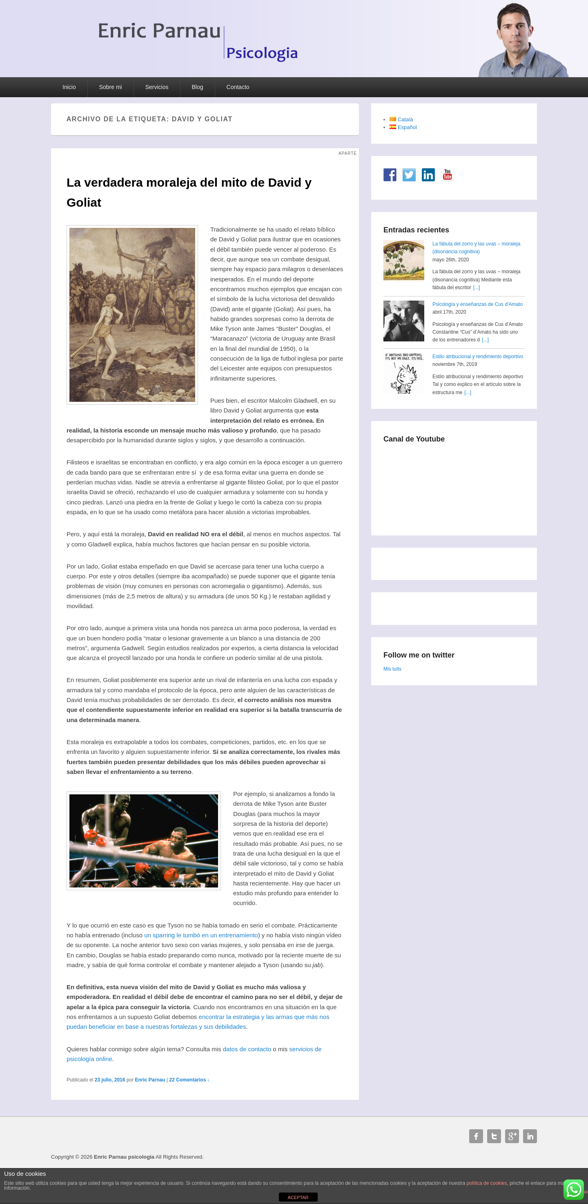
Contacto (238, 87)
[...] (476, 287)
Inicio (69, 87)
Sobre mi (110, 87)
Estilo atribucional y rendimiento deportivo (477, 356)
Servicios (157, 87)
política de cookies (487, 1183)
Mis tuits (392, 669)
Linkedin (530, 1136)
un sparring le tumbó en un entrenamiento (201, 935)
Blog (197, 87)
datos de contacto (247, 1049)
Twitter (494, 1136)
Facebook (476, 1136)
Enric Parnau (150, 1080)
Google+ (512, 1136)
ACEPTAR (297, 1197)
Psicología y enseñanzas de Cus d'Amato (477, 304)
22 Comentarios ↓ (189, 1080)
